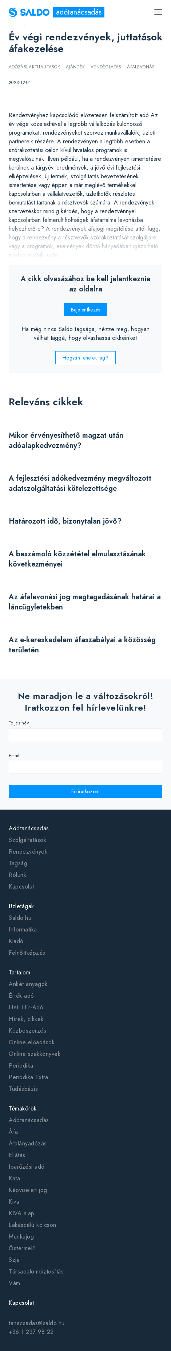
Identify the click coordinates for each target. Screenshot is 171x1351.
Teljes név (19, 723)
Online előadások (32, 1042)
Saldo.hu (20, 918)
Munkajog (21, 1236)
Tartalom (19, 972)
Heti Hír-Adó (26, 1007)
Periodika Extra (28, 1077)
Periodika (21, 1065)
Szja (14, 1260)
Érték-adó (21, 996)
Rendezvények (28, 851)
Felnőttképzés (27, 953)
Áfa (13, 1132)
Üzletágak (21, 906)
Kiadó (16, 941)
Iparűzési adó (27, 1167)
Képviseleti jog (28, 1190)
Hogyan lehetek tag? (85, 357)
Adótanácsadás (29, 828)
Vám (14, 1283)
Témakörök (23, 1108)
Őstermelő (22, 1248)
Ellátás (17, 1155)
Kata (14, 1178)
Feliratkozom (85, 791)
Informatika (23, 929)
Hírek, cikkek (26, 1019)
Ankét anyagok (28, 984)
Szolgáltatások (27, 840)
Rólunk (17, 875)
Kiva (14, 1201)
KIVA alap (22, 1213)
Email (14, 755)
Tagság (18, 863)
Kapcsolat (21, 886)
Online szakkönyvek (34, 1054)
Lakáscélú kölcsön (32, 1225)
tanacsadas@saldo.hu (37, 1323)
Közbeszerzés (27, 1030)
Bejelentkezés (85, 309)
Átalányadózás (28, 1143)
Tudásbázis (23, 1089)
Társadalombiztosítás (36, 1271)
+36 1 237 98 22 (31, 1332)
